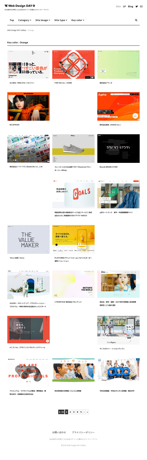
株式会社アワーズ (108, 82)
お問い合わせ (59, 434)
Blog (130, 6)
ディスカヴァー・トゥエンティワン (115, 348)
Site (118, 6)
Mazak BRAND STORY (110, 166)
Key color (76, 20)
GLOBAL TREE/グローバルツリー (25, 82)
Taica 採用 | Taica (18, 257)
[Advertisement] (73, 110)
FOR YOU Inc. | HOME (65, 82)
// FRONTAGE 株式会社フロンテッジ (71, 301)
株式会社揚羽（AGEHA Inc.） (113, 124)
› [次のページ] (84, 413)
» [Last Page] (87, 413)
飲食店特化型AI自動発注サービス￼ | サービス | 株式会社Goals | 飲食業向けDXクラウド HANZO (73, 215)
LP (124, 6)
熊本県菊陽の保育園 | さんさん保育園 (71, 392)
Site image (41, 20)
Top (12, 20)
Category (23, 20)
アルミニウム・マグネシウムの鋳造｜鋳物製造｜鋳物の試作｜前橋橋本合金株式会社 (28, 395)
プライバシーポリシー (83, 434)
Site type (59, 20)
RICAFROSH (15, 124)
